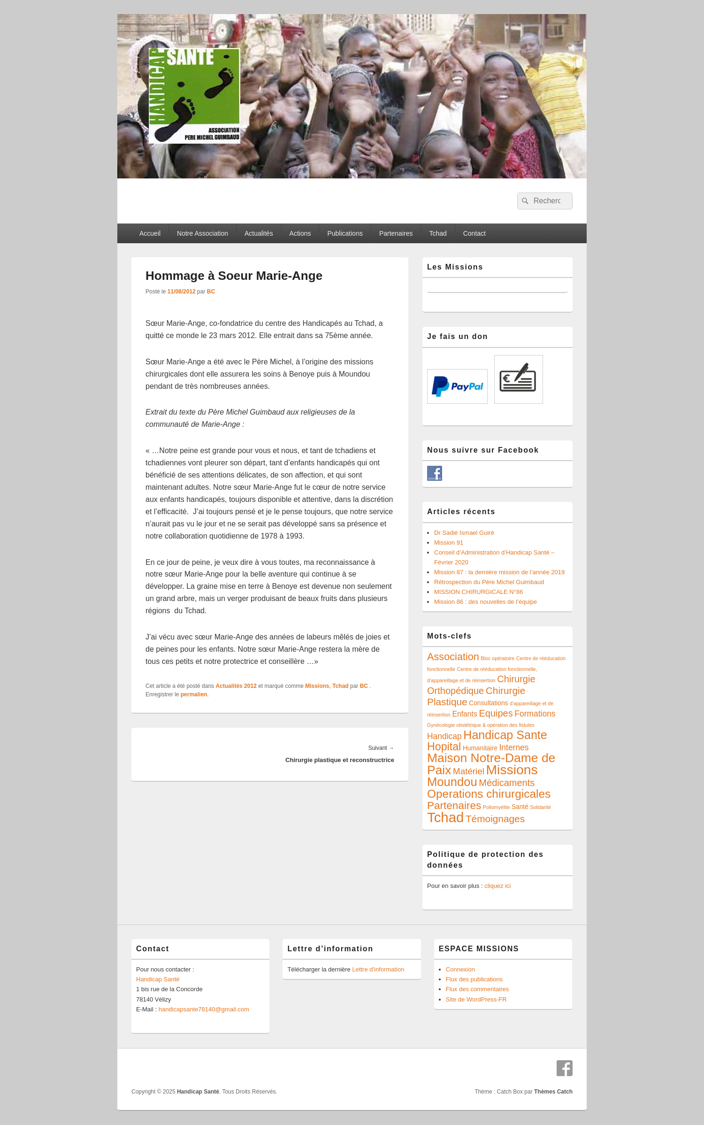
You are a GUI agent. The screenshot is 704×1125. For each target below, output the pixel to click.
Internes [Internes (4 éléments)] (514, 747)
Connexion (460, 969)
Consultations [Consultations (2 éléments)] (488, 703)
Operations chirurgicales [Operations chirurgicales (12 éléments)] (489, 793)
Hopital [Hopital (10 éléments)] (444, 746)
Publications (345, 233)
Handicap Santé (158, 979)
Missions (317, 686)
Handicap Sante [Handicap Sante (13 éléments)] (505, 734)
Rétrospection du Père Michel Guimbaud (489, 582)
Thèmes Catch (553, 1091)
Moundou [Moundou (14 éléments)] (452, 781)
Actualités (259, 233)
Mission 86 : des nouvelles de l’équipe (485, 601)
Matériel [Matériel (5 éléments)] (468, 771)
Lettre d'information (378, 969)
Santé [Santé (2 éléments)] (520, 806)
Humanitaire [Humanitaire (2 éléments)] (480, 748)
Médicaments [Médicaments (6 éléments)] (507, 783)
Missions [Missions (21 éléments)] (512, 769)
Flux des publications (474, 979)
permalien (194, 694)
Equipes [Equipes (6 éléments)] (496, 713)
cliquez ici (497, 885)
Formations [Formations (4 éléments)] (534, 713)
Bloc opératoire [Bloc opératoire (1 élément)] (498, 658)
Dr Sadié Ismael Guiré (464, 532)
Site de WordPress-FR (476, 999)
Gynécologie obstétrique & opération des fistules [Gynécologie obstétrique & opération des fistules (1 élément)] (481, 725)
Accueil (150, 233)
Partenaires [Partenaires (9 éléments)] (454, 805)
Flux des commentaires (477, 989)
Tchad (437, 233)
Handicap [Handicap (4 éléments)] (444, 736)
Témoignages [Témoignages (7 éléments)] (495, 818)
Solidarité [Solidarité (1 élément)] (540, 807)
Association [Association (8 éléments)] (453, 657)
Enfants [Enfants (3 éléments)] (464, 714)
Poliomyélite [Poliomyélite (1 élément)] (496, 807)
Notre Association (202, 233)
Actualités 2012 (235, 686)
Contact (474, 233)
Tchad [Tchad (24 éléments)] (445, 817)
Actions (300, 233)
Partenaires (396, 233)
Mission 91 (448, 542)
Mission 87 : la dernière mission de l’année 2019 (499, 572)
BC (211, 291)
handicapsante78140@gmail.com (204, 1009)
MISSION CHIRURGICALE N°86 (478, 591)
